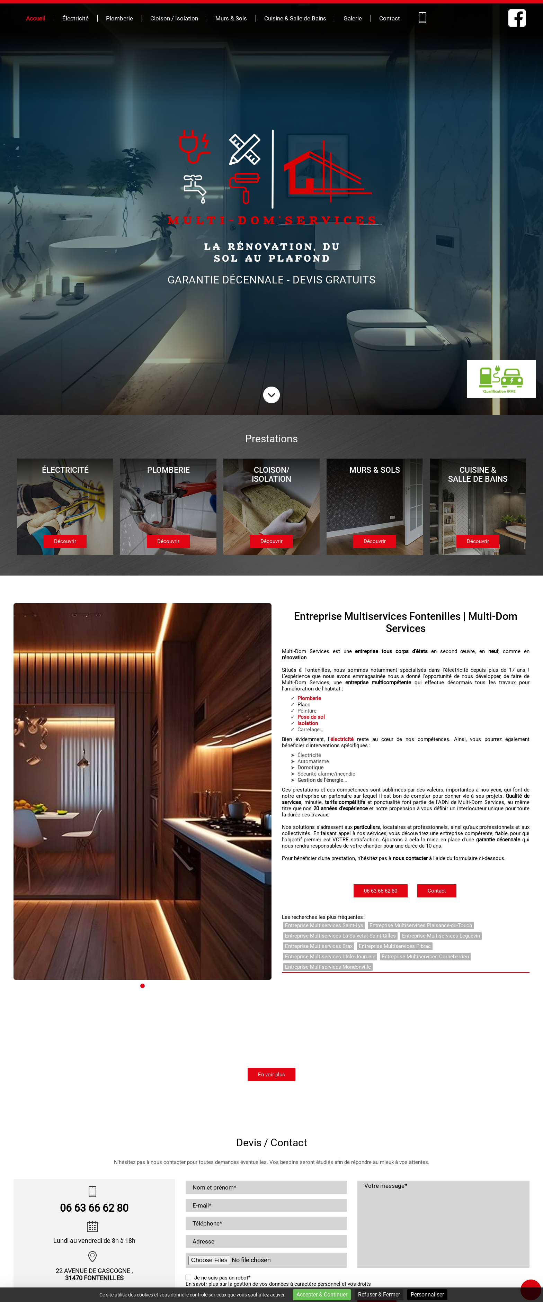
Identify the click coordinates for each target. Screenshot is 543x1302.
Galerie (353, 18)
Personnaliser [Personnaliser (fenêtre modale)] (427, 1294)
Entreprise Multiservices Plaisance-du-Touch (421, 925)
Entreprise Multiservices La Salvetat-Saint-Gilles (340, 936)
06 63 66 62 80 (380, 891)
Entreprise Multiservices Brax (319, 946)
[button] (13, 1057)
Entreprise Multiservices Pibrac (395, 946)
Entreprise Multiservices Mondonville (328, 967)
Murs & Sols (231, 18)
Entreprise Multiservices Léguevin (441, 936)
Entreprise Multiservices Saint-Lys (324, 925)
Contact (389, 18)
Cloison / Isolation (174, 18)
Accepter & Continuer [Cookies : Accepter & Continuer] (321, 1294)
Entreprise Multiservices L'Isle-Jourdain (330, 956)
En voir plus (271, 1075)
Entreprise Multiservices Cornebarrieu (425, 956)
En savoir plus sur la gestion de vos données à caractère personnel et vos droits (278, 1284)
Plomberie (119, 18)
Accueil (35, 18)
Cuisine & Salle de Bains (295, 18)
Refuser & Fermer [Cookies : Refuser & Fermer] (379, 1294)
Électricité (75, 18)
